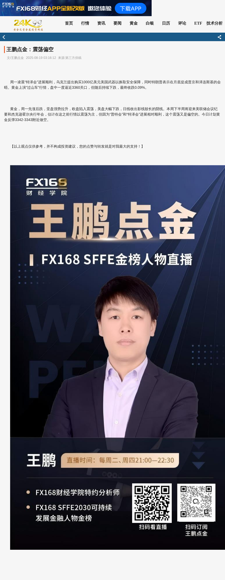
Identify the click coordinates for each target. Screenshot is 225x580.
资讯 (101, 23)
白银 (150, 23)
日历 (166, 23)
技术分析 (214, 23)
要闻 (117, 23)
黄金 (134, 23)
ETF (198, 23)
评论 (182, 23)
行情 (85, 23)
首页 (69, 23)
